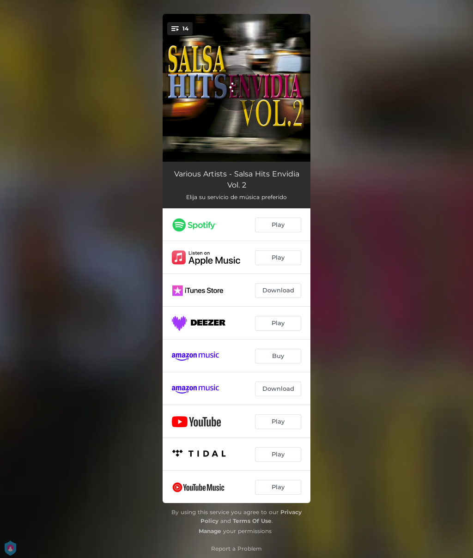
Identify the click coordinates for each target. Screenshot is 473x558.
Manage (210, 531)
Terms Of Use (252, 520)
